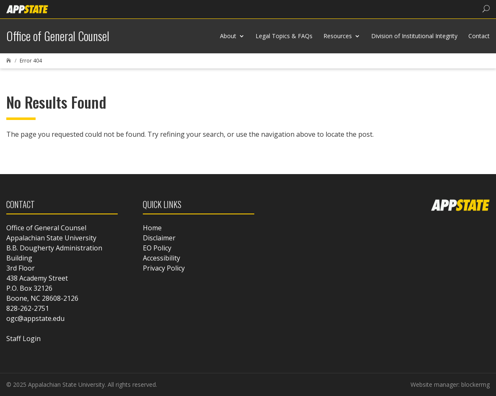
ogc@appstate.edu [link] (35, 318)
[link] (27, 8)
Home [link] (152, 227)
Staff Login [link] (23, 338)
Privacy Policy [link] (164, 268)
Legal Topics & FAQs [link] (284, 36)
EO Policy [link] (157, 248)
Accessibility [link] (161, 258)
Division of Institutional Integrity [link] (414, 36)
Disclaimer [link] (159, 237)
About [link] (228, 36)
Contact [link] (479, 36)
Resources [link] (337, 36)
